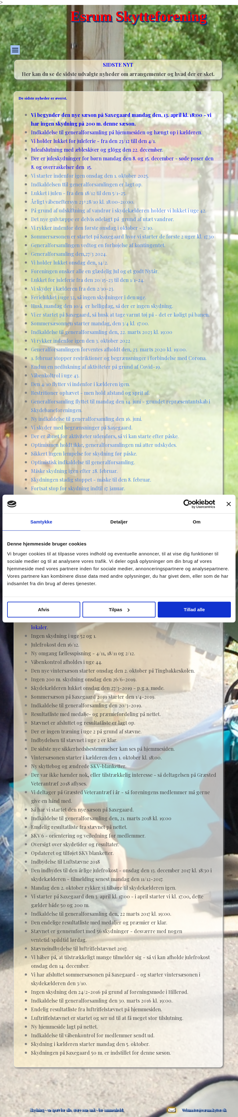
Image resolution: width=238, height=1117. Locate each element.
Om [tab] (197, 521)
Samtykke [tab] (41, 521)
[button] (171, 1102)
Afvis (43, 609)
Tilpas (119, 609)
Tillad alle (194, 609)
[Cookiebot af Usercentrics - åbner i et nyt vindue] (188, 504)
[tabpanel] (118, 73)
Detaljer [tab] (119, 521)
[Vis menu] (15, 50)
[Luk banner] (229, 504)
